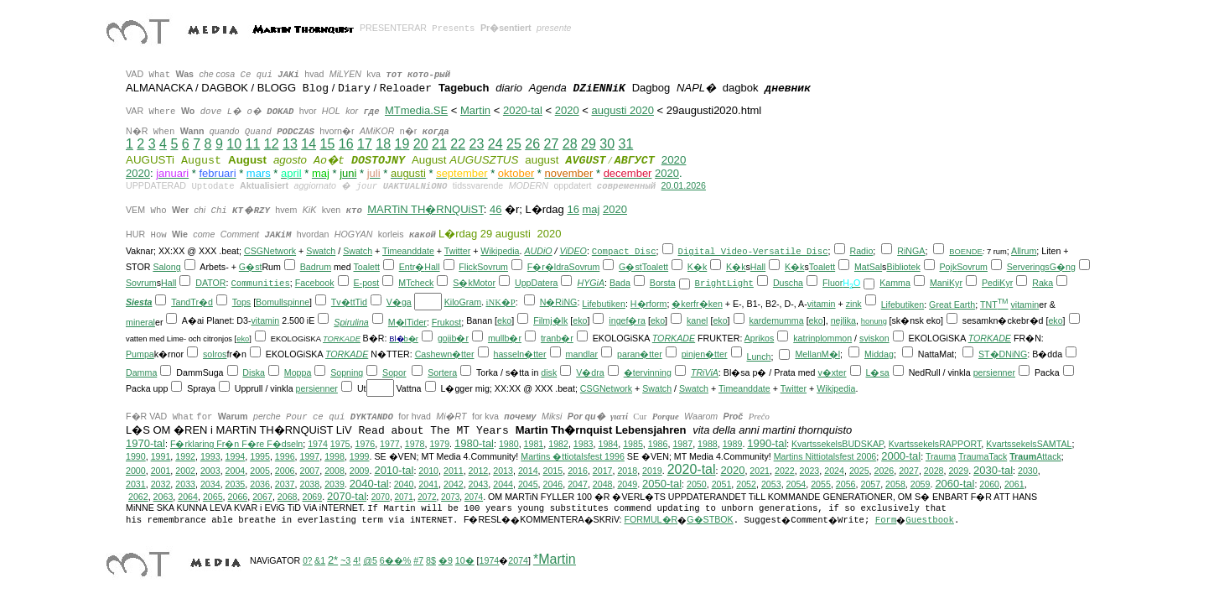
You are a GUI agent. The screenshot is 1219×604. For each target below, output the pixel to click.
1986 (658, 444)
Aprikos (759, 338)
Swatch (320, 251)
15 (327, 144)
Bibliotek (903, 267)
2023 (810, 471)
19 (401, 144)
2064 (188, 497)
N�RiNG (559, 302)
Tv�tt (343, 302)
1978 (415, 444)
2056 (846, 484)
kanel (697, 320)
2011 (454, 471)
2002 (185, 471)
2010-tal (393, 470)
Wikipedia (499, 251)
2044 (503, 484)
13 (290, 144)
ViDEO (573, 251)
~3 (345, 560)
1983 (583, 444)
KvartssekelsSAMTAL (1028, 444)
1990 (136, 456)
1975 (340, 444)
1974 (318, 444)
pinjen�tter (705, 354)
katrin (804, 338)
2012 (479, 471)
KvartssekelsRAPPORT (935, 444)
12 (271, 144)
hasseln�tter (519, 354)
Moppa (298, 372)
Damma (141, 372)
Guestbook (929, 520)
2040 (404, 484)
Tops (242, 302)
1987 (682, 444)
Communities (260, 284)
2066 (238, 497)
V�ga (399, 302)
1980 (509, 444)
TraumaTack (982, 456)
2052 (746, 484)
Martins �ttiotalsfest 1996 (573, 456)
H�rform (648, 304)
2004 (236, 471)
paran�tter (639, 354)
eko (504, 320)
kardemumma (777, 320)
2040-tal (369, 483)
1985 (633, 444)
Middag (879, 354)
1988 (708, 444)
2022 (785, 471)
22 (457, 144)
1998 (334, 456)
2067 (262, 497)
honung (874, 321)
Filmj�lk (550, 320)
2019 (652, 471)
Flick (468, 267)
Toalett (366, 267)
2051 (722, 484)
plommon (833, 338)
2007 (309, 471)
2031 (136, 484)
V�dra (590, 372)
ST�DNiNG (1002, 354)
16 (346, 144)
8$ (431, 560)
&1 (319, 560)
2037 (285, 484)
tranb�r (557, 338)
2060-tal (954, 483)
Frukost (447, 322)
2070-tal (346, 496)
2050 (697, 484)
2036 (260, 484)
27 (550, 144)
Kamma (894, 283)
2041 (428, 484)
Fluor (832, 283)
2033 (185, 484)
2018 (627, 471)
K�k (697, 267)
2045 (528, 484)
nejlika (843, 320)
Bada (620, 283)
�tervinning (648, 372)
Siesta (139, 302)
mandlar (582, 354)
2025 (859, 471)
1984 (608, 444)
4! (357, 560)
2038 (309, 484)
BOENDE (965, 251)
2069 (312, 497)
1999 (360, 456)
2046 (553, 484)
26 (532, 144)
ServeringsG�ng (1041, 267)
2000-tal (901, 456)
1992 (185, 456)
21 (439, 144)
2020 (567, 110)
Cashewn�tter (445, 354)
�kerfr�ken (697, 304)
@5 (370, 560)
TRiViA (704, 372)
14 (308, 144)
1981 (534, 444)
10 (233, 144)
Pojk (948, 267)
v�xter (831, 372)
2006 (285, 471)
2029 (958, 471)
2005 (260, 471)
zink (854, 304)
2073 (450, 497)
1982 (558, 444)
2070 (380, 497)
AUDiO (538, 251)
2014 (528, 471)
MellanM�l (817, 354)
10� (465, 560)
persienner (994, 372)
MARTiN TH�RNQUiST (425, 209)
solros (214, 354)
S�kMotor (474, 283)
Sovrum (492, 267)
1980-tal (474, 443)
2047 (578, 484)
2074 (473, 497)
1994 (236, 456)
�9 (445, 560)
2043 (479, 484)
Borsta (663, 283)
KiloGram (462, 302)
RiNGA (911, 251)
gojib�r (453, 338)
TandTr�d (192, 302)
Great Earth (952, 304)
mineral (140, 322)
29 (588, 144)
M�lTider (407, 322)
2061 (1014, 484)
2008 (334, 471)
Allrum (1023, 251)
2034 (210, 484)
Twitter (457, 251)
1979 (439, 444)
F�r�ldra (548, 267)
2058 (895, 484)
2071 (403, 497)
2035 (236, 484)
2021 (760, 471)
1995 (260, 456)
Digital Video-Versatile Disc (753, 252)
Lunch (758, 356)
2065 (213, 497)
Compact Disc (624, 252)
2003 (210, 471)
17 (364, 144)
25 (513, 144)
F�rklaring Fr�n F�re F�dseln (236, 444)
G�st (250, 267)
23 (476, 144)
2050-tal (662, 483)
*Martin (554, 559)
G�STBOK (710, 519)
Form (886, 520)
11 (252, 144)
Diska (253, 372)
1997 (310, 456)
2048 (603, 484)
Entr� (412, 267)
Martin (475, 110)
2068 (288, 497)
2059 (920, 484)
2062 (138, 497)
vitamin (821, 304)
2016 (578, 471)
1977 (390, 444)
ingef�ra (627, 320)
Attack (1035, 456)
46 (495, 209)
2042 (454, 484)
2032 (161, 484)
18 (383, 144)
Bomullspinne (282, 302)
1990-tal (766, 443)
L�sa (877, 372)
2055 (821, 484)
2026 (884, 471)
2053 (771, 484)
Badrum (315, 267)
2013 (503, 471)
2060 (989, 484)
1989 (733, 444)
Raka (1042, 283)
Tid (361, 302)
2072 (427, 497)
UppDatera (536, 283)
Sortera (442, 372)
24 (495, 144)
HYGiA (590, 283)
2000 (136, 471)
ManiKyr (946, 283)
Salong (166, 267)
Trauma (941, 456)
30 (607, 144)
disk (549, 372)
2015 (553, 471)
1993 (210, 456)
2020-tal (522, 110)
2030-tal (993, 470)
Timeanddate (408, 251)
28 (570, 144)
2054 (796, 484)
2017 (603, 471)
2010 (428, 471)
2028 (934, 471)
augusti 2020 (622, 110)
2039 (334, 484)
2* (333, 560)
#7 (418, 560)
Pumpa (140, 354)
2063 (163, 497)
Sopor (394, 372)
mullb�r (504, 338)
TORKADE (342, 339)
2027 (909, 471)
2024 (834, 471)
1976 (365, 444)
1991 (161, 456)
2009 (360, 471)
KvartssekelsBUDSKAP (837, 444)
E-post (366, 283)
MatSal (868, 267)
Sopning (346, 372)
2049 (627, 484)
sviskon (874, 338)
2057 (870, 484)
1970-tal (145, 443)
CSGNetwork (270, 251)
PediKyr (997, 283)
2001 (161, 471)
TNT (994, 304)
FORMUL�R (651, 519)
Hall (431, 267)
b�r (411, 339)
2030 (1028, 471)
